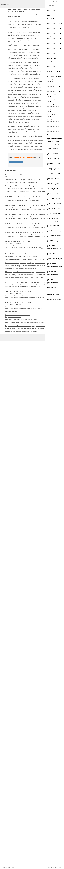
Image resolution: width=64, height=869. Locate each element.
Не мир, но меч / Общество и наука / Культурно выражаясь (25, 214)
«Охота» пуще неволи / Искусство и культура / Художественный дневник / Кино (54, 247)
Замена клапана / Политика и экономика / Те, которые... (52, 53)
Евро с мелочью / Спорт (52, 287)
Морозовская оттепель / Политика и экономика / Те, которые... (52, 60)
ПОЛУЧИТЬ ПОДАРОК (16, 161)
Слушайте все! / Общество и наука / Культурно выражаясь (25, 326)
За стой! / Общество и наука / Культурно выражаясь (23, 254)
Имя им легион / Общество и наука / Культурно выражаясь (25, 205)
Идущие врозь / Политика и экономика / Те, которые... (52, 66)
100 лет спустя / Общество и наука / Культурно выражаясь (25, 272)
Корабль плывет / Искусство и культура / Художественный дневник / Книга (54, 253)
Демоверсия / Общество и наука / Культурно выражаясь (24, 186)
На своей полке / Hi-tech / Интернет (54, 221)
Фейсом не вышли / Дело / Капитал (54, 144)
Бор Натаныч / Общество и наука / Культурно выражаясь (24, 232)
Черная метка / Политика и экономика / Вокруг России (52, 17)
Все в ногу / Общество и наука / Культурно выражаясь (24, 223)
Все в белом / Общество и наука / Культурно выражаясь (24, 196)
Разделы (28, 336)
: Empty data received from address (54, 76)
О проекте (22, 336)
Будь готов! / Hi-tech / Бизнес (53, 218)
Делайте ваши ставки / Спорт (53, 290)
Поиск (54, 1)
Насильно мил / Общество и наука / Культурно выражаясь (25, 263)
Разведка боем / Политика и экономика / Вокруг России (52, 10)
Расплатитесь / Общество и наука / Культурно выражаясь (25, 282)
